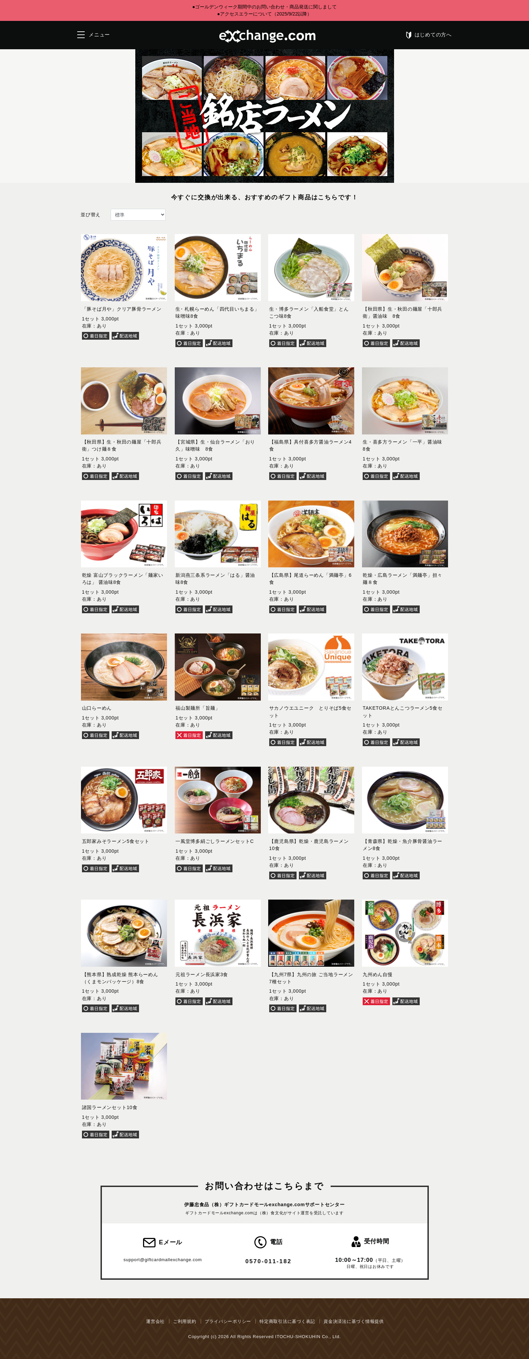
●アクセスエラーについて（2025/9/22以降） (264, 14)
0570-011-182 (268, 1261)
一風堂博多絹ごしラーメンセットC (214, 841)
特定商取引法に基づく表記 (287, 1321)
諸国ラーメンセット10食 (110, 1107)
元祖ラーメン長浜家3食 (201, 974)
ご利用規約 (184, 1321)
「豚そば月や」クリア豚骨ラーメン (122, 309)
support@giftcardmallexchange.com (162, 1259)
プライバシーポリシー (228, 1321)
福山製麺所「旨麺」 (197, 708)
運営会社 (155, 1321)
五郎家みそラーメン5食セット (115, 841)
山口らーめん (97, 708)
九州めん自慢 (378, 974)
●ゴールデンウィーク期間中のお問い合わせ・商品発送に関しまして (264, 6)
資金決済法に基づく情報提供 (354, 1321)
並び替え (91, 214)
